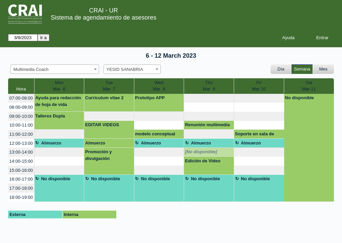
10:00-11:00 (21, 125)
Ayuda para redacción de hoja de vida (58, 101)
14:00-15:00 (21, 161)
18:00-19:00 (21, 197)
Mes (323, 69)
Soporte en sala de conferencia (254, 135)
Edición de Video (203, 160)
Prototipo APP (150, 97)
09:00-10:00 (21, 116)
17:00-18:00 (21, 188)
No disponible (299, 97)
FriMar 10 (259, 86)
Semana (302, 69)
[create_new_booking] (209, 98)
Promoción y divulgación (98, 155)
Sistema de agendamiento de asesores (103, 17)
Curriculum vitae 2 (104, 97)
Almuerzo (51, 142)
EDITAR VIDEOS (102, 124)
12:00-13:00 (21, 143)
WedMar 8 (159, 86)
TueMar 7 (109, 86)
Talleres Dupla (50, 115)
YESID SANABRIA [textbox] (125, 69)
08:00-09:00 (21, 107)
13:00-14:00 (21, 152)
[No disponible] (201, 151)
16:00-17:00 (21, 179)
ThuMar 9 (209, 86)
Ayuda (288, 37)
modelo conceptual (155, 133)
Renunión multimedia (207, 124)
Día (280, 69)
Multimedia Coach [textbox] (31, 69)
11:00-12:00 (21, 134)
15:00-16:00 (21, 170)
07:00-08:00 (21, 98)
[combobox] (54, 69)
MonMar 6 (59, 86)
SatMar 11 (309, 86)
